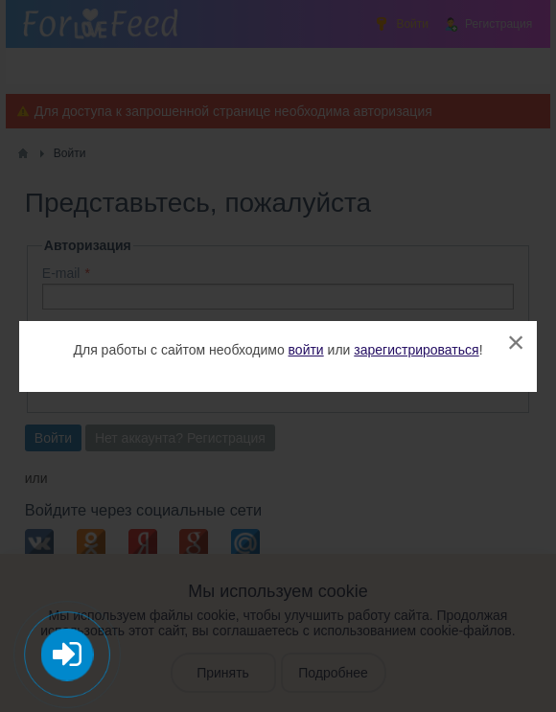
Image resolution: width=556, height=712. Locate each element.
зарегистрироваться (416, 349)
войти (306, 349)
